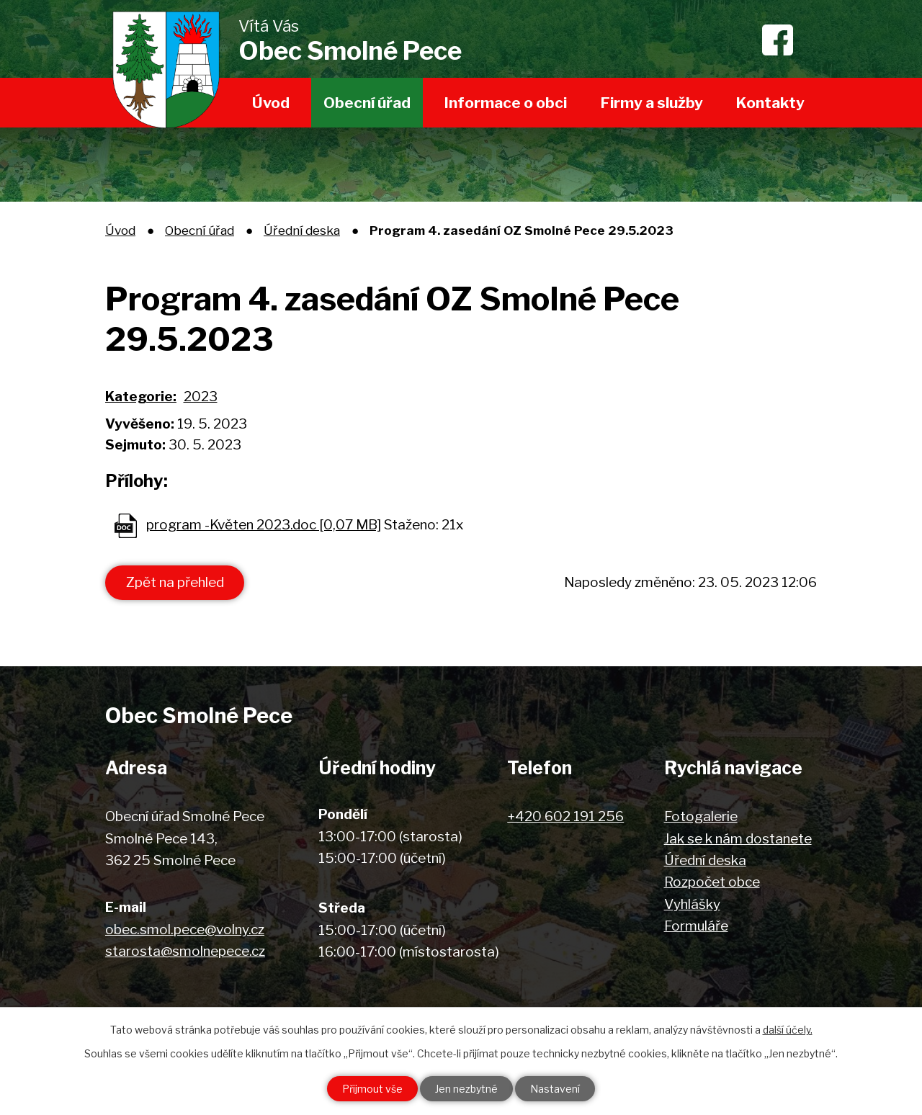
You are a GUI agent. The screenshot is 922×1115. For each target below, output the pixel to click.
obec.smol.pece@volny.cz (184, 929)
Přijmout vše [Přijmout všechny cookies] (372, 1089)
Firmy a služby (652, 103)
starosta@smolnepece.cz (185, 951)
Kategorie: (140, 396)
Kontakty (770, 103)
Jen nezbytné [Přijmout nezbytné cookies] (466, 1089)
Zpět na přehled (175, 582)
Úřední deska (302, 230)
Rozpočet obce (712, 882)
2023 (201, 396)
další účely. (788, 1030)
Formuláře (696, 926)
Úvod (271, 103)
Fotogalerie (701, 816)
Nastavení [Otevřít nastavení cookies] (555, 1089)
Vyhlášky (692, 904)
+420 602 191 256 (565, 816)
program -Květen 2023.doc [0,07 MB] (263, 524)
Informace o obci (505, 103)
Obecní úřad (367, 103)
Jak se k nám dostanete (738, 838)
